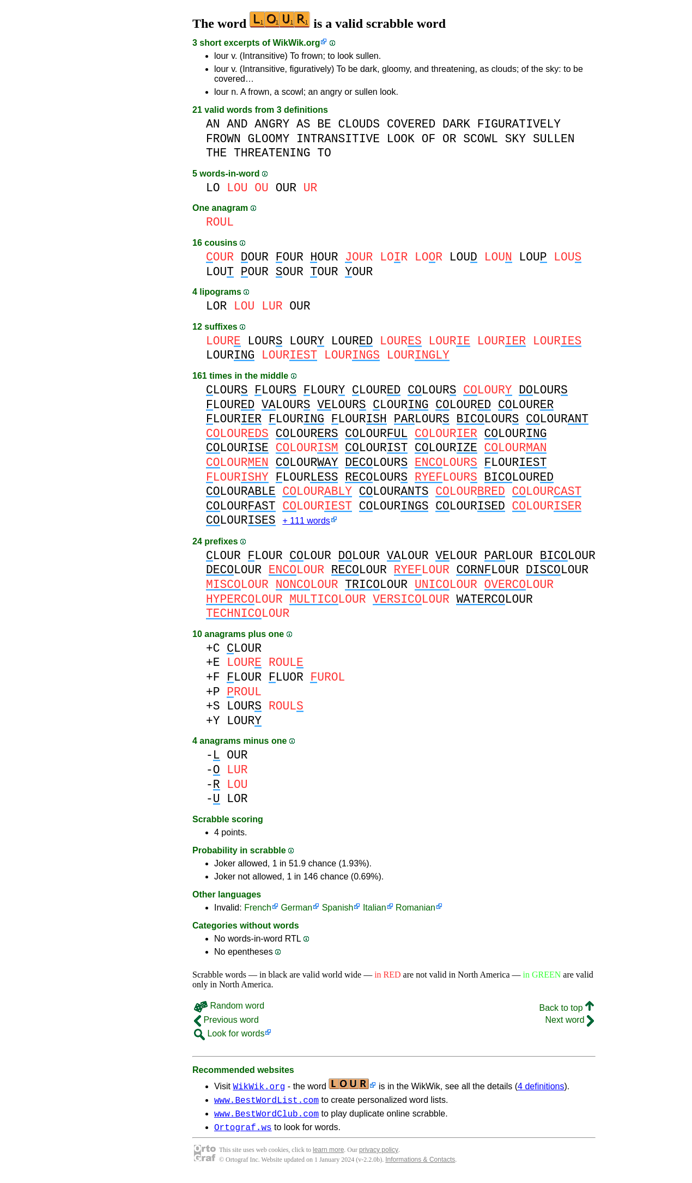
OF (429, 139)
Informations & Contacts (420, 1165)
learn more (328, 1156)
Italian (374, 908)
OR (449, 139)
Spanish (338, 908)
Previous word (226, 1021)
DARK (456, 124)
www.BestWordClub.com (266, 1118)
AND (237, 124)
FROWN (223, 139)
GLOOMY (269, 139)
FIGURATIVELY (519, 124)
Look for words (229, 1034)
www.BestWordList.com (266, 1102)
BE (324, 124)
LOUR (265, 341)
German (296, 908)
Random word (229, 1006)
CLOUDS (359, 124)
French (257, 908)
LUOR (286, 678)
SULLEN (554, 139)
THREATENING (272, 153)
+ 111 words (306, 521)
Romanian (415, 908)
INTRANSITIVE (338, 139)
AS (303, 124)
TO (324, 153)
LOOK (401, 139)
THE (216, 153)
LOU (463, 257)
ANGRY (271, 124)
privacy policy (378, 1156)
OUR (286, 188)
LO (213, 188)
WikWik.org (296, 42)
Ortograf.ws (243, 1133)
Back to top (566, 1009)
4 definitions (541, 1087)
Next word (569, 1021)
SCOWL (480, 139)
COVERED (411, 124)
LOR (216, 306)
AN (213, 124)
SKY (515, 139)
